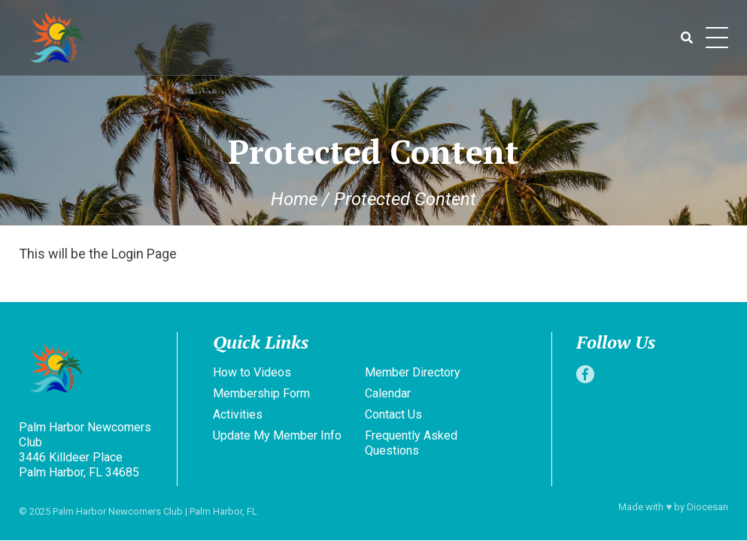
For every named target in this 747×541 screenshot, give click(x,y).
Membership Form (261, 393)
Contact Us (393, 414)
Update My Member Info (277, 435)
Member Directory (412, 372)
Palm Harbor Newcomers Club (118, 511)
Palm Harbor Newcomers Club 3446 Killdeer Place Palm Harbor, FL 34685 (85, 449)
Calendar (388, 393)
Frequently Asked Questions (411, 443)
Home (294, 199)
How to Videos (252, 372)
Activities (238, 414)
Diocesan (707, 506)
